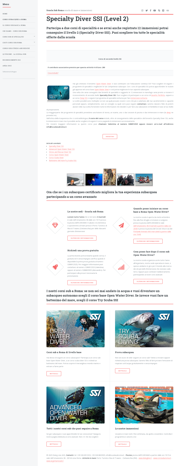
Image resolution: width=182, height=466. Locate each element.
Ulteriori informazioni (82, 238)
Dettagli (54, 374)
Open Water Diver (103, 83)
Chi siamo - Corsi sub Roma (15, 31)
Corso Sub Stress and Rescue (16, 48)
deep (169, 112)
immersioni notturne (139, 98)
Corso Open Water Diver (59, 155)
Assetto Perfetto (158, 95)
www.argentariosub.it (54, 461)
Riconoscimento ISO (12, 60)
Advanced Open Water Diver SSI (62, 149)
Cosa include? (53, 73)
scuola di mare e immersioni (69, 10)
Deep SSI (83, 98)
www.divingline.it (145, 458)
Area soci (7, 66)
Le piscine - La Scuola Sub (14, 54)
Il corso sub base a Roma (14, 25)
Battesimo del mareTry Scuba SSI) (62, 160)
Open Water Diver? (158, 211)
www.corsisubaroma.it (162, 458)
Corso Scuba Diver (56, 157)
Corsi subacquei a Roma (15, 19)
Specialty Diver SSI (56, 146)
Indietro (110, 136)
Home (5, 14)
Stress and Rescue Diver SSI (60, 152)
